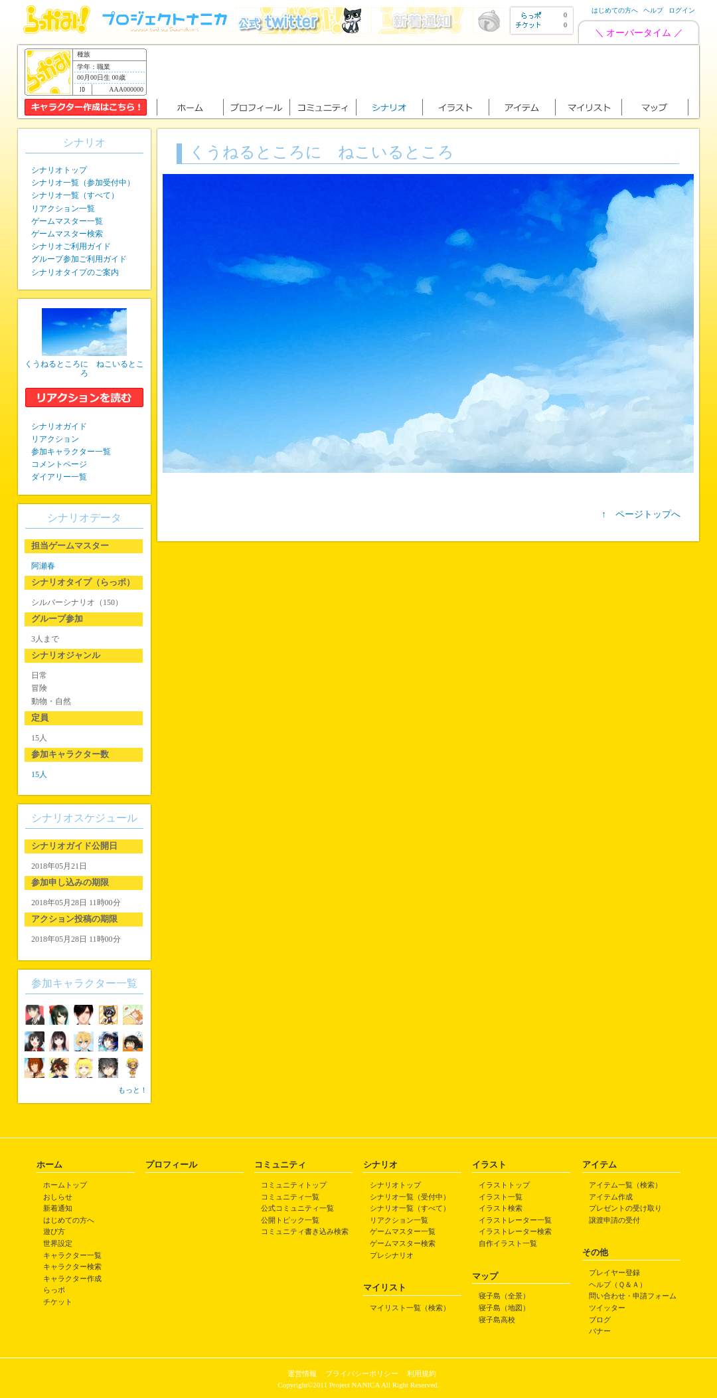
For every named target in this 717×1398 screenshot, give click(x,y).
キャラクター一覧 (72, 1255)
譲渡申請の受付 (614, 1220)
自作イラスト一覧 (508, 1243)
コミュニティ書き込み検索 (305, 1231)
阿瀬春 (43, 565)
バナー (600, 1331)
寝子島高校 (497, 1320)
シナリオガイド (59, 426)
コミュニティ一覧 (290, 1197)
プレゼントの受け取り (625, 1208)
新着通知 (57, 1208)
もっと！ (132, 1090)
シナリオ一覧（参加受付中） (83, 182)
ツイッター (607, 1308)
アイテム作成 (611, 1197)
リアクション (55, 439)
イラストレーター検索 (515, 1231)
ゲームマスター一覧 (67, 221)
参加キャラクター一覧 (71, 451)
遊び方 (54, 1231)
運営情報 (302, 1373)
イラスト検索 (500, 1208)
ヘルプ (653, 10)
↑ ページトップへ (640, 514)
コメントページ (59, 464)
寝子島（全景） (504, 1296)
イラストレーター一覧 (515, 1220)
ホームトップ (65, 1185)
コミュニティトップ (294, 1185)
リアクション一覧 (63, 208)
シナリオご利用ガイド (71, 246)
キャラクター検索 (72, 1266)
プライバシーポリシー (361, 1373)
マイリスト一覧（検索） (410, 1308)
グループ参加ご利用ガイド (79, 259)
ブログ (600, 1320)
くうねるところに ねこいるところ (84, 368)
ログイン (682, 10)
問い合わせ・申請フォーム (633, 1296)
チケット (57, 1302)
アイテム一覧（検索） (625, 1185)
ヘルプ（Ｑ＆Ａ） (618, 1284)
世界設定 (57, 1243)
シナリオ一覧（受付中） (410, 1197)
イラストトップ (504, 1185)
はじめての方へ (615, 10)
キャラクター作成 (72, 1278)
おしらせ (57, 1197)
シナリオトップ (59, 170)
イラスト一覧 (500, 1197)
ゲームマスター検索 (67, 233)
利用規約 (421, 1373)
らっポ (54, 1290)
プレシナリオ (392, 1255)
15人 (39, 774)
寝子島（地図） (504, 1308)
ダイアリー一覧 (59, 476)
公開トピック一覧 (290, 1220)
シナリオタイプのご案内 (75, 272)
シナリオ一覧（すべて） (75, 195)
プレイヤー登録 (614, 1272)
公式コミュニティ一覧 (297, 1208)
